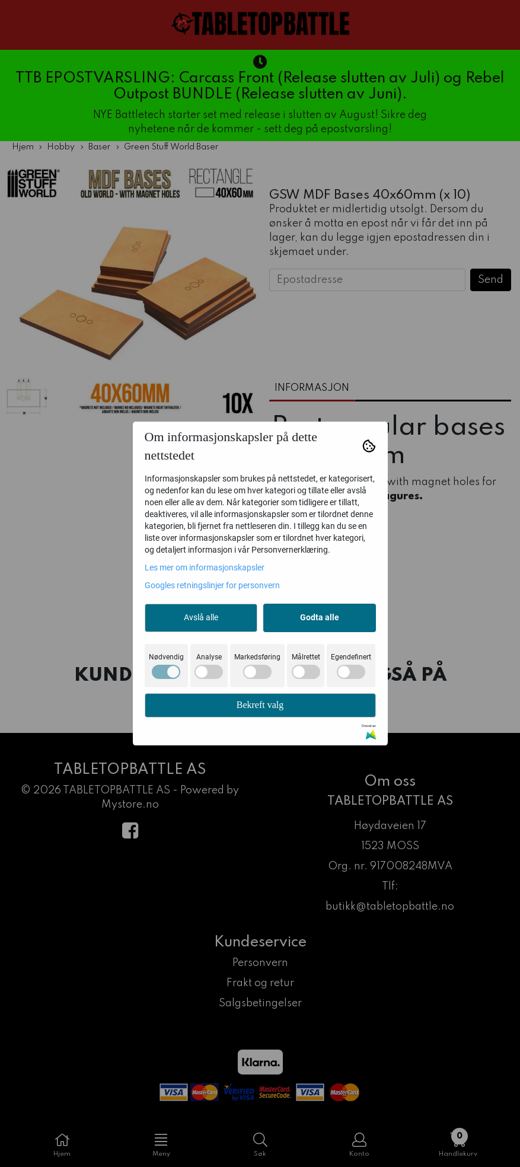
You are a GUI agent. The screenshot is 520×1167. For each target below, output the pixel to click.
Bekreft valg (260, 705)
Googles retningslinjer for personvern (212, 585)
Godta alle (319, 617)
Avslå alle (201, 617)
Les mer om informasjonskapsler (204, 567)
